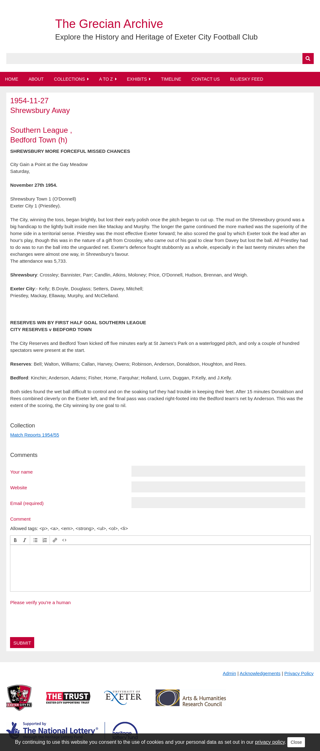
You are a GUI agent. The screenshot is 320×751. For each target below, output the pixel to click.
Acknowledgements (260, 673)
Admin (229, 673)
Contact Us (206, 79)
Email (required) (27, 503)
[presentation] (15, 540)
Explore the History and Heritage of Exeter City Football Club (156, 37)
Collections (69, 79)
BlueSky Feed (246, 79)
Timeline (171, 79)
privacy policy (270, 742)
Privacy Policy (298, 673)
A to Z (106, 79)
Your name (21, 471)
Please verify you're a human (40, 602)
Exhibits (137, 79)
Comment (20, 518)
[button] (15, 540)
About (36, 79)
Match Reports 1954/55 (34, 434)
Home (11, 79)
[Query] (159, 58)
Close (296, 742)
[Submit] (308, 58)
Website (18, 487)
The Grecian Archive (109, 23)
